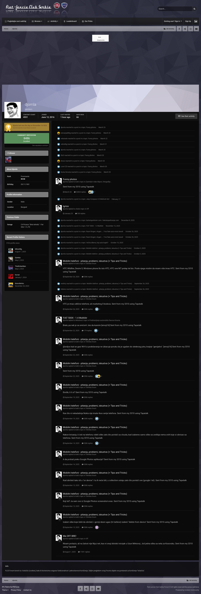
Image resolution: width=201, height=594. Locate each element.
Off (88, 209)
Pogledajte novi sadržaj (16, 21)
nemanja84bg (66, 133)
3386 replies (87, 277)
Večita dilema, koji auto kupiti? (97, 243)
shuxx (63, 161)
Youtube (196, 28)
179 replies (87, 331)
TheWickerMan (20, 266)
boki (77, 182)
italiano (63, 289)
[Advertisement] (100, 62)
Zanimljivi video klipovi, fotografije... (99, 182)
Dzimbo (18, 258)
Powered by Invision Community (187, 590)
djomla (63, 127)
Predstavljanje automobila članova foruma (104, 320)
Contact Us (27, 590)
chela (77, 209)
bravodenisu (19, 283)
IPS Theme (6, 587)
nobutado (64, 139)
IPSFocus (15, 587)
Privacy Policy (16, 590)
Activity (54, 21)
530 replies (80, 213)
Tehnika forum (91, 263)
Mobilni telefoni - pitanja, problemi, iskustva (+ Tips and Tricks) (109, 248)
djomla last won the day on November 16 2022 (30, 125)
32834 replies (80, 192)
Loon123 (64, 166)
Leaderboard (71, 21)
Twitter (184, 28)
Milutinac (79, 320)
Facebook (179, 28)
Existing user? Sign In (173, 21)
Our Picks (88, 21)
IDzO (62, 155)
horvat (17, 275)
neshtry (63, 284)
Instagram (190, 28)
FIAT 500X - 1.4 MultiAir (94, 226)
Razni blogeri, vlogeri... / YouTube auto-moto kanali (104, 231)
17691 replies (84, 552)
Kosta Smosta (66, 172)
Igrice (66, 206)
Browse (38, 21)
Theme (5, 590)
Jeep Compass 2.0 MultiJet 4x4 (97, 199)
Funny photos (91, 127)
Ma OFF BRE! (69, 536)
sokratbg (64, 144)
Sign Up (188, 21)
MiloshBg (18, 249)
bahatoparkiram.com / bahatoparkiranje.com (102, 220)
